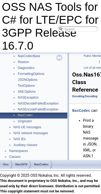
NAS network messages (30, 133)
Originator (25, 121)
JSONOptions (27, 80)
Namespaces (18, 151)
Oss (6, 164)
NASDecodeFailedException (38, 103)
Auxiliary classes (25, 145)
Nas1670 (21, 164)
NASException (28, 97)
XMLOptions (27, 91)
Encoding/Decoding (84, 96)
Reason (23, 62)
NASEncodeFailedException (38, 109)
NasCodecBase (29, 56)
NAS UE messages (27, 127)
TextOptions (26, 86)
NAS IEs (19, 139)
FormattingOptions (31, 74)
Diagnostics (26, 68)
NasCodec (25, 115)
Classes (15, 157)
